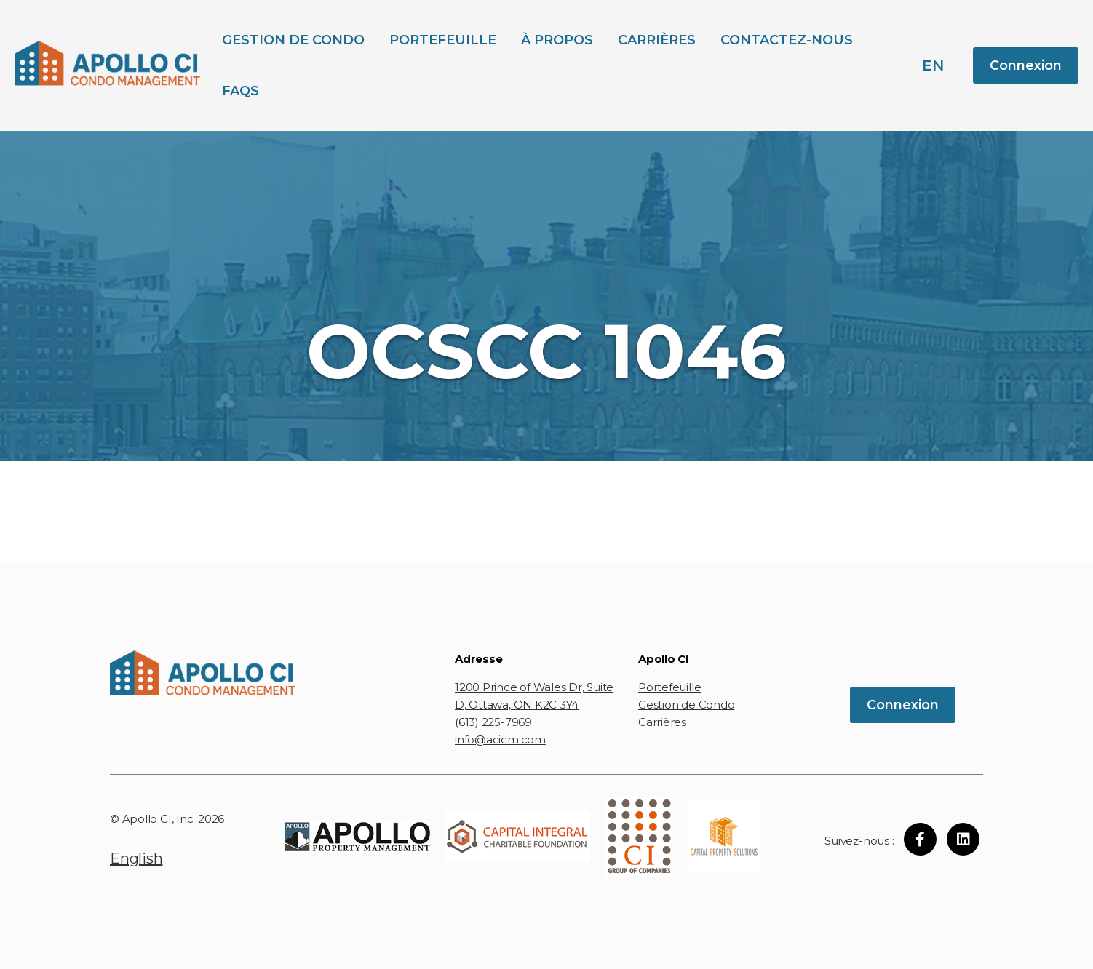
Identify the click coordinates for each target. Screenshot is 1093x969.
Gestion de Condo (293, 40)
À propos (557, 40)
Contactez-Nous (786, 40)
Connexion (1026, 65)
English (136, 858)
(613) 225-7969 (493, 722)
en (933, 65)
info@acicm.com (500, 739)
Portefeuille (442, 40)
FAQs (240, 91)
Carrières (657, 40)
